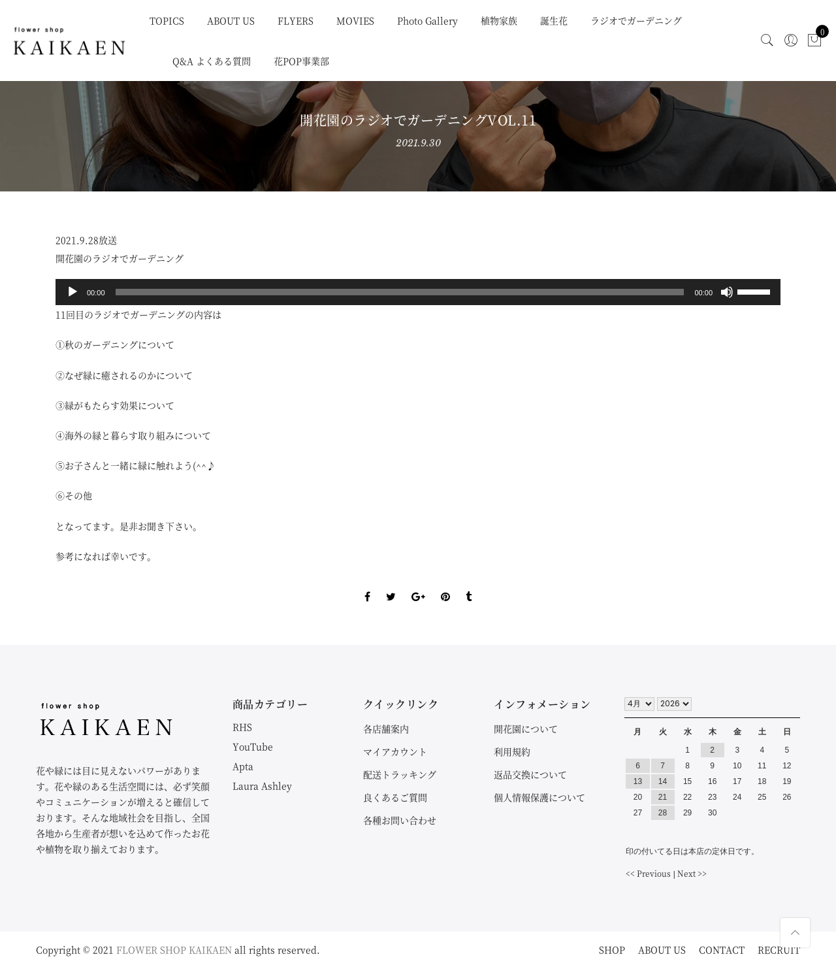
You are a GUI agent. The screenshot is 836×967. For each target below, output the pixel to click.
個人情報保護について (539, 797)
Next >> (692, 873)
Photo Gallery (427, 20)
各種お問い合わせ (399, 820)
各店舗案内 (386, 728)
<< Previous (648, 873)
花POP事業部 (301, 60)
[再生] (72, 292)
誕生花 (554, 20)
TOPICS (167, 20)
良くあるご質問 (395, 797)
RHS (242, 726)
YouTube (253, 746)
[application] (418, 292)
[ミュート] (726, 292)
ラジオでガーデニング (636, 20)
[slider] (400, 292)
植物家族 (499, 20)
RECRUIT (779, 949)
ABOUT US (231, 20)
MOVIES (355, 20)
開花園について (526, 728)
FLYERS (296, 20)
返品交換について (530, 774)
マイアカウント (395, 751)
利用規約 (512, 751)
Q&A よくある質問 (211, 60)
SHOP (612, 949)
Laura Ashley (262, 785)
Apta (243, 765)
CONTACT (722, 949)
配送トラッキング (399, 774)
